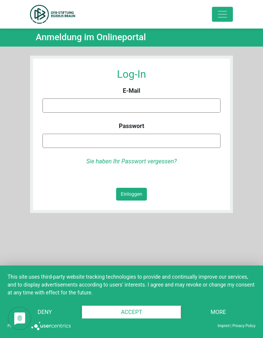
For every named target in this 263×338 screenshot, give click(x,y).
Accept (131, 312)
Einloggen (131, 194)
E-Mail (131, 90)
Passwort (131, 126)
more (218, 312)
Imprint (224, 326)
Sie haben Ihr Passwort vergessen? (131, 161)
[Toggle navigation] (222, 14)
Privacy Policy (243, 326)
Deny (45, 312)
